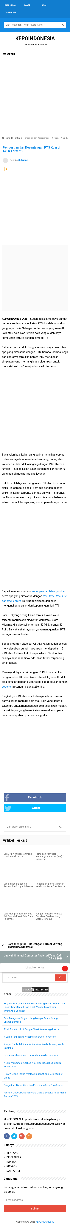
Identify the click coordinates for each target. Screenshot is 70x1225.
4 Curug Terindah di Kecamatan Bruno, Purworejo (30, 1029)
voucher (7, 679)
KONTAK (11, 1154)
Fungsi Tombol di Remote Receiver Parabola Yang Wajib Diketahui (49, 909)
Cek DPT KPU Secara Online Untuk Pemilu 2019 (18, 848)
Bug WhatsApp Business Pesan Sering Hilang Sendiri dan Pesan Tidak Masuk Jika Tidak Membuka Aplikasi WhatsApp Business (34, 1000)
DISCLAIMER (14, 1150)
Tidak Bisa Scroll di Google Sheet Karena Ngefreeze (31, 1022)
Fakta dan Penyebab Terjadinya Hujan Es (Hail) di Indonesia (50, 849)
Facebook (23, 790)
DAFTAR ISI (13, 1163)
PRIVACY (12, 1159)
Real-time (49, 589)
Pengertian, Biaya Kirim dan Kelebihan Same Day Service (50, 878)
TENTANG (12, 1145)
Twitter (22, 801)
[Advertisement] (35, 89)
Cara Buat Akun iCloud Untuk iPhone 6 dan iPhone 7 (31, 1048)
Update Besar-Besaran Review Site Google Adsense (18, 878)
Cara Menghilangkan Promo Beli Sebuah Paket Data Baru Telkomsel (18, 909)
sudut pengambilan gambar (48, 584)
